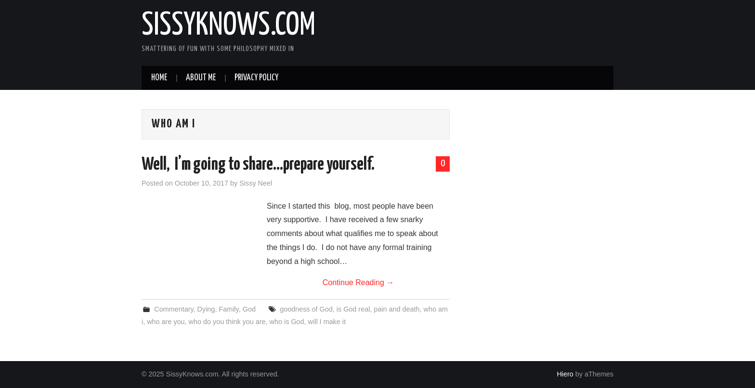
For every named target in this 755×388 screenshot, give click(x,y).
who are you (165, 321)
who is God (287, 321)
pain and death (396, 309)
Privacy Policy (256, 78)
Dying (206, 309)
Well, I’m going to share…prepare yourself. (258, 165)
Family (228, 309)
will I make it (327, 321)
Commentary (173, 309)
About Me (201, 78)
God (249, 309)
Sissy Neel (255, 183)
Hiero (565, 374)
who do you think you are (227, 321)
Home (159, 78)
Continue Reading (358, 282)
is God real (353, 309)
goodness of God (306, 309)
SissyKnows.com (228, 26)
